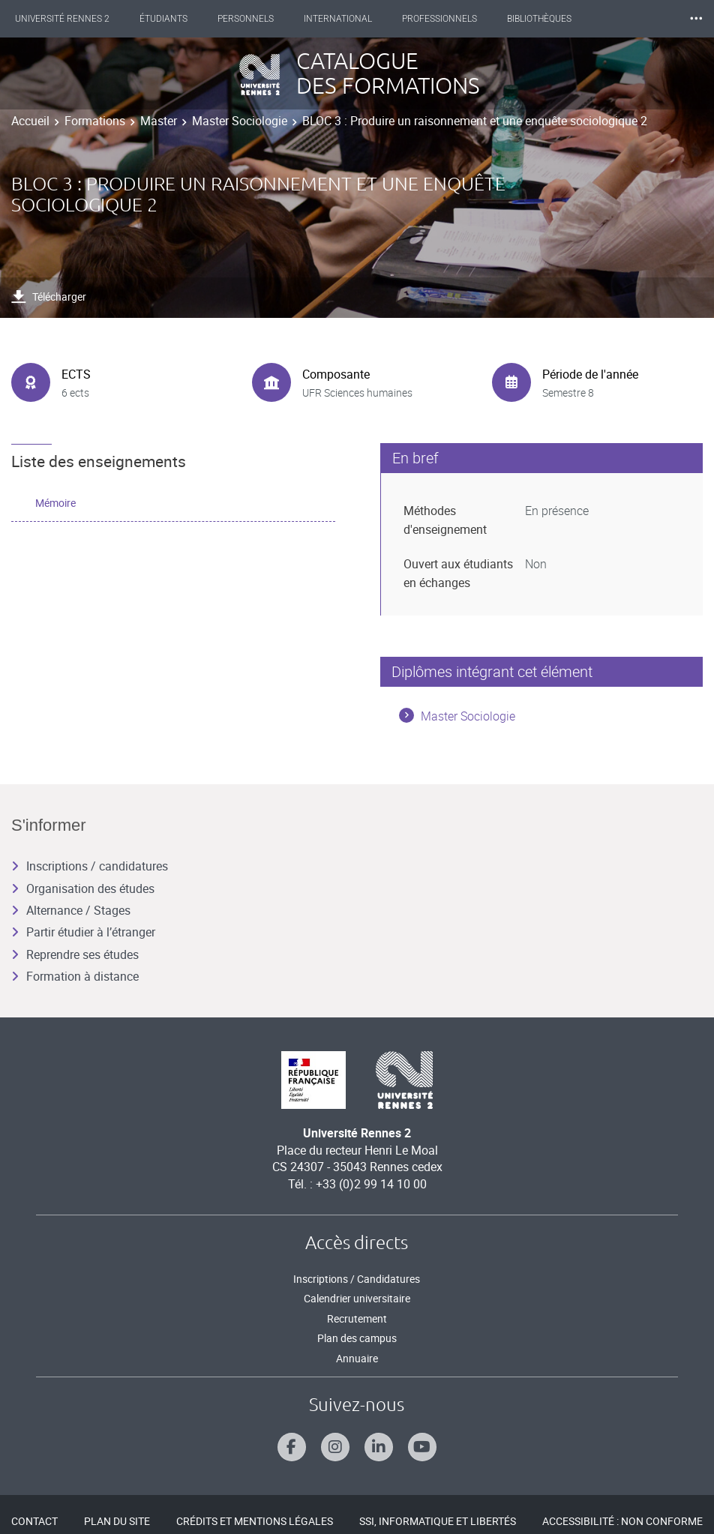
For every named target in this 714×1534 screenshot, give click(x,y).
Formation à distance (75, 976)
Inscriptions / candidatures (89, 866)
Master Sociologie (239, 120)
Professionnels (439, 18)
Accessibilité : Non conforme (622, 1521)
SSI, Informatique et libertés (437, 1521)
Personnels (246, 18)
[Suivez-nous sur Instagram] (335, 1447)
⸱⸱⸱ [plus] (696, 18)
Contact (34, 1521)
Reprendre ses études (75, 954)
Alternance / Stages (70, 910)
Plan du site (117, 1521)
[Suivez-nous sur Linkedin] (378, 1447)
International (338, 18)
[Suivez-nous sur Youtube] (422, 1447)
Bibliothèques (539, 18)
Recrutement (357, 1318)
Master (158, 120)
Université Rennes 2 (62, 18)
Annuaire (357, 1358)
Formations (94, 120)
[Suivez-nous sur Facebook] (292, 1447)
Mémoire (55, 503)
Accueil (30, 120)
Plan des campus (357, 1338)
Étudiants (164, 18)
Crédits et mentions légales (254, 1521)
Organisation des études (82, 888)
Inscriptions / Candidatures (356, 1279)
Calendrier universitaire (357, 1298)
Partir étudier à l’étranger (83, 932)
